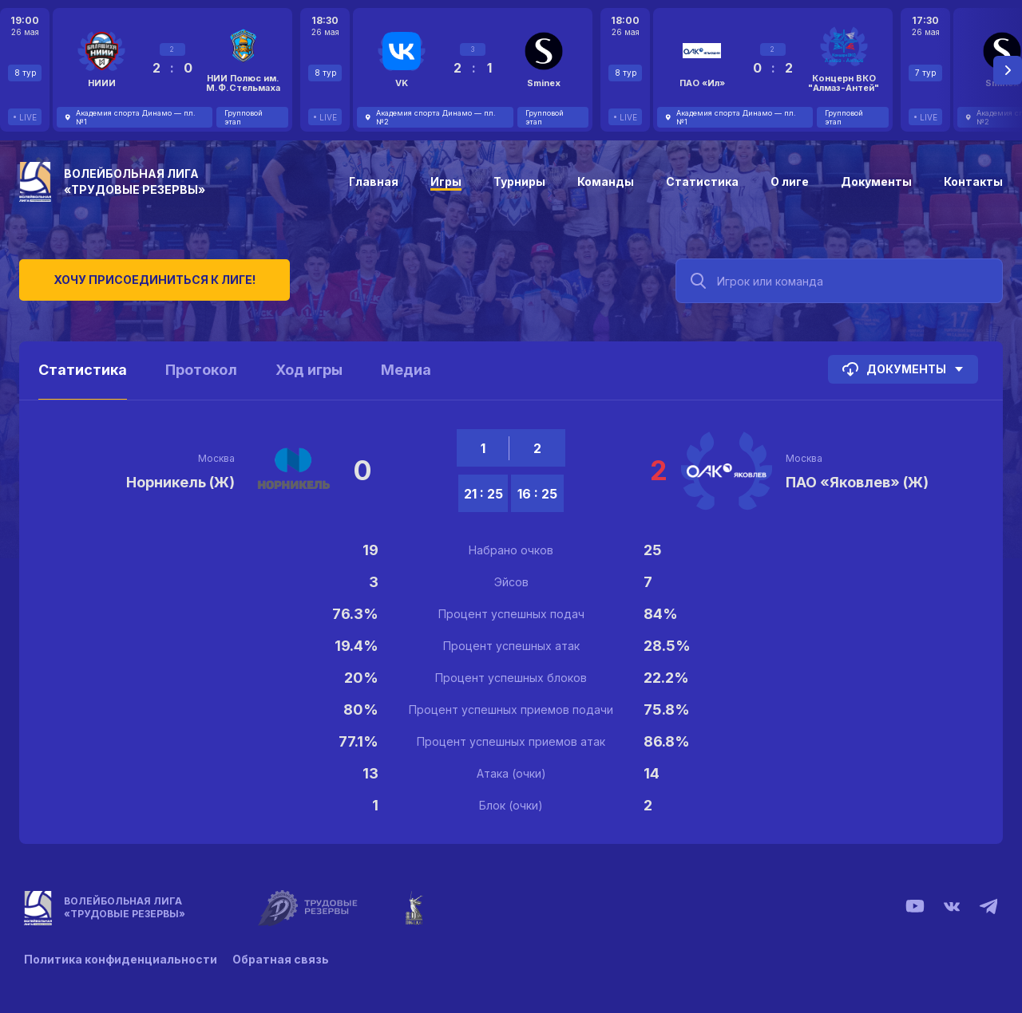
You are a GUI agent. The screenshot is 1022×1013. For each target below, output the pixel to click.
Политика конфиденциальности (120, 959)
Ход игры (309, 369)
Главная (373, 181)
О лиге (789, 181)
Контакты (973, 181)
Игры (445, 181)
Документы (876, 181)
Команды (605, 181)
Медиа (406, 369)
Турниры (519, 181)
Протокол (201, 369)
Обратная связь (281, 959)
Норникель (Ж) (180, 482)
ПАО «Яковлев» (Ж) (857, 482)
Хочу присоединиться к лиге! (139, 279)
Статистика (702, 181)
